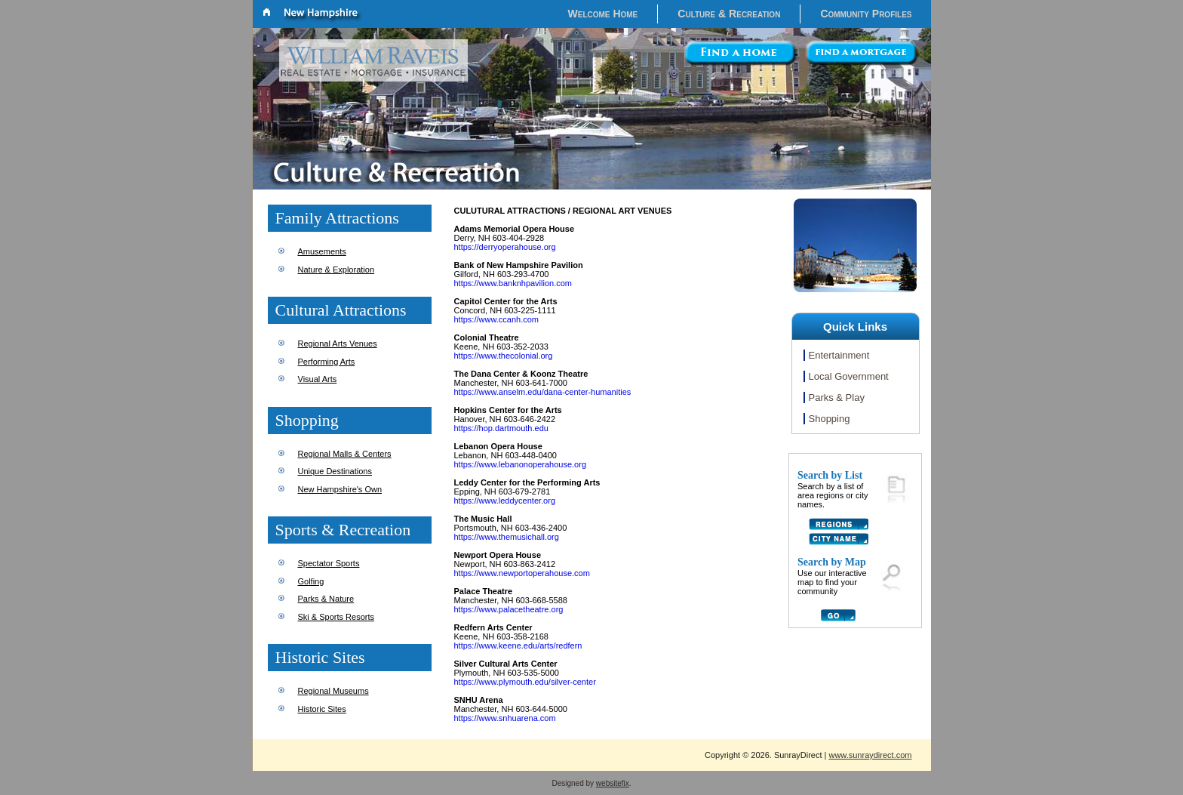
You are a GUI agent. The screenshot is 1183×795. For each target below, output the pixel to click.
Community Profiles (865, 14)
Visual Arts (317, 379)
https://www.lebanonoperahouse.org (520, 464)
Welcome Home (603, 14)
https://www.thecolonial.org (503, 355)
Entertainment (839, 355)
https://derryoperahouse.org (505, 246)
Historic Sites (322, 708)
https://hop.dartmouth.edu (501, 428)
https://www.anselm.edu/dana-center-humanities (542, 391)
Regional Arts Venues (337, 343)
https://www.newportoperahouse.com (522, 573)
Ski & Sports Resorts (336, 616)
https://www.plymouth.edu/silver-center (525, 681)
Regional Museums (333, 690)
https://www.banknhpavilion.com (513, 283)
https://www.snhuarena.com (505, 718)
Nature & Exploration (336, 269)
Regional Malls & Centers (345, 453)
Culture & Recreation (729, 14)
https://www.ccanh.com (496, 319)
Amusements (322, 251)
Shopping (829, 418)
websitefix (612, 783)
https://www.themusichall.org (506, 536)
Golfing (311, 581)
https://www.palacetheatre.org (509, 609)
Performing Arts (326, 361)
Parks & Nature (326, 598)
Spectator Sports (329, 563)
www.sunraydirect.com (869, 755)
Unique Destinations (335, 471)
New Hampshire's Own (340, 489)
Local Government (849, 376)
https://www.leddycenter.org (505, 500)
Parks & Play (837, 397)
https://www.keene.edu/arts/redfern (518, 645)
